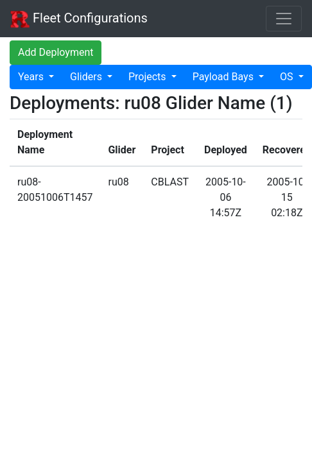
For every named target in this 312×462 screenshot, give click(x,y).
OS (287, 77)
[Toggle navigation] (284, 18)
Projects (148, 77)
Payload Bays (224, 77)
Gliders (87, 77)
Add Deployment (55, 52)
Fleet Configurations (79, 19)
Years (32, 77)
